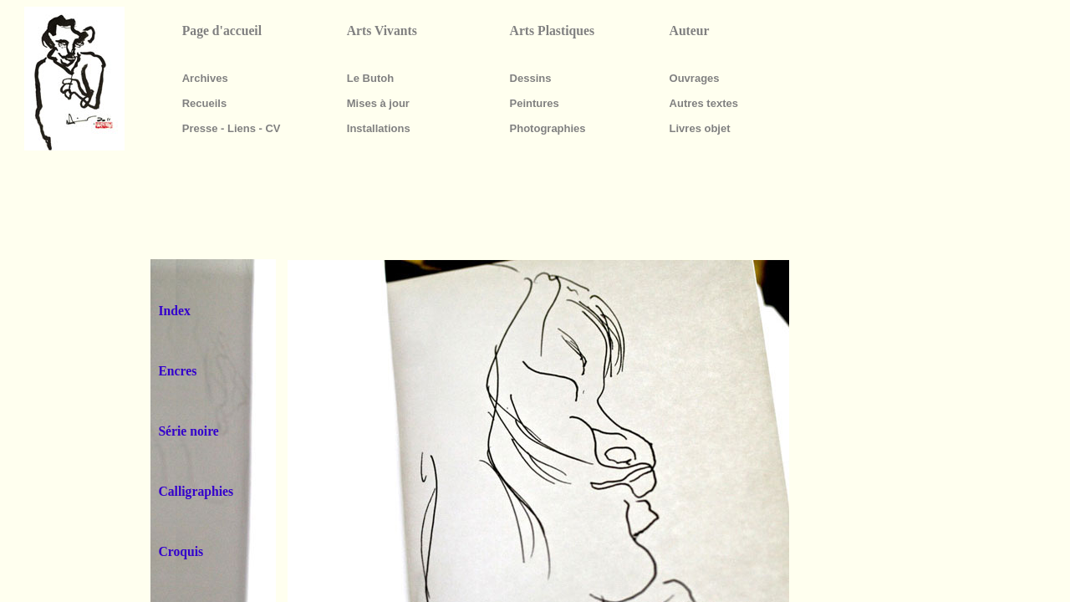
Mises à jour (378, 103)
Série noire (188, 431)
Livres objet (700, 128)
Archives (205, 78)
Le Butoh (370, 78)
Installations (378, 128)
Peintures (534, 103)
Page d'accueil (222, 30)
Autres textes (704, 103)
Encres (177, 371)
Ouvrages (695, 78)
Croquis (180, 551)
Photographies (548, 128)
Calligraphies (195, 491)
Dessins (531, 78)
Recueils (204, 103)
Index (174, 311)
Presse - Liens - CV (231, 128)
